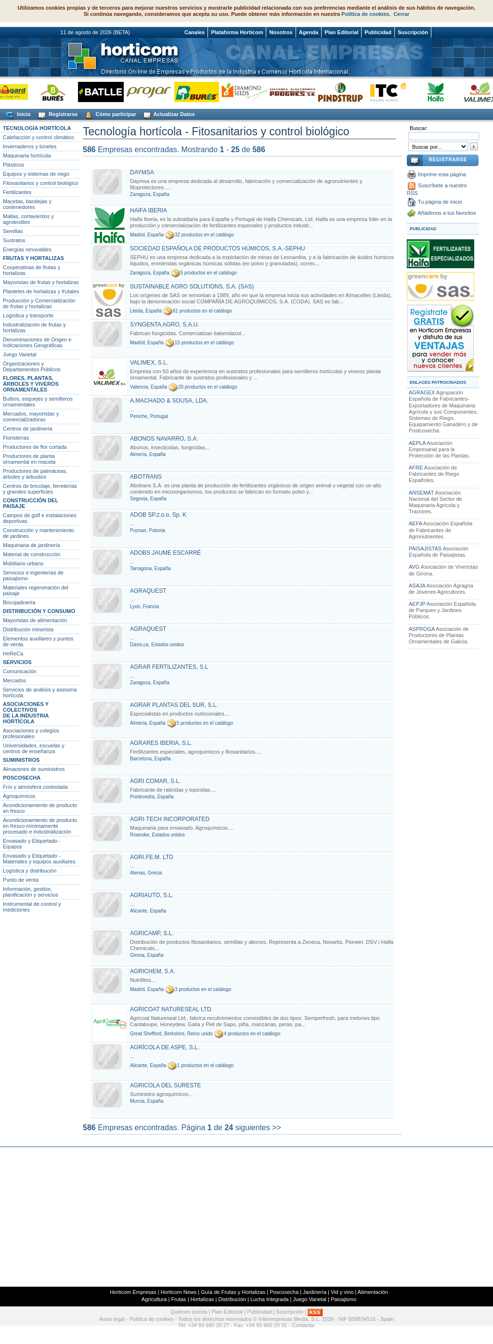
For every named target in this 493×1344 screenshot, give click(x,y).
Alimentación (373, 1292)
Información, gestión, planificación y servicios (30, 892)
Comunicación (20, 671)
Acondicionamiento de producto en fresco (40, 808)
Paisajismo (343, 1299)
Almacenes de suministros (34, 769)
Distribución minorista (28, 629)
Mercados (14, 680)
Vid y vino (342, 1292)
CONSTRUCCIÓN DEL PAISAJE (30, 503)
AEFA (415, 523)
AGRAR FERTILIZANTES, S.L (169, 667)
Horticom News (179, 1292)
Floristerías (16, 438)
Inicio (17, 115)
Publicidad (377, 32)
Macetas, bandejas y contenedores (27, 204)
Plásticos (13, 165)
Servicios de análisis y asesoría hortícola (40, 692)
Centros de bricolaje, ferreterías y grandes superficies (40, 489)
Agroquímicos (19, 796)
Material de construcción (31, 554)
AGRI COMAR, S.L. (155, 781)
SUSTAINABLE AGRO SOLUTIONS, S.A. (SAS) (192, 286)
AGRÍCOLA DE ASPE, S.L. (164, 1047)
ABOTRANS (146, 476)
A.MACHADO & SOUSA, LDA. (169, 400)
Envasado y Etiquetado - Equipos (32, 843)
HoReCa (13, 653)
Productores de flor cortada (35, 447)
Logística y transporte (28, 315)
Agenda (308, 32)
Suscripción (413, 32)
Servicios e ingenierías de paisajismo (33, 575)
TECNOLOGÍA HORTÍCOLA (37, 128)
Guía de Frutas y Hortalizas (233, 1292)
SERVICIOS (17, 662)
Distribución (232, 1299)
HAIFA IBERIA (148, 210)
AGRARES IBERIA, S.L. (161, 743)
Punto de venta (21, 880)
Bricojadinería (19, 602)
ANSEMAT (421, 493)
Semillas (13, 231)
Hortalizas (202, 1299)
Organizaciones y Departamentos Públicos (32, 366)
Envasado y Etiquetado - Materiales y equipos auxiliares (39, 858)
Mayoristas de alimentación (35, 620)
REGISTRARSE (447, 159)
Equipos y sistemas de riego (36, 174)
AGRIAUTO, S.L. (151, 895)
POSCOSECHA (21, 778)
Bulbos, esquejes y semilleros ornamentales (38, 401)
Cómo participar (109, 115)
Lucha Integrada (269, 1299)
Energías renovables (27, 249)
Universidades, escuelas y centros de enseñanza (34, 748)
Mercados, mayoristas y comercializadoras (31, 416)
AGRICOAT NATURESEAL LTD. (171, 1009)
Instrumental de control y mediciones (32, 907)
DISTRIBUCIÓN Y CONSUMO (39, 611)
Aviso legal (112, 1319)
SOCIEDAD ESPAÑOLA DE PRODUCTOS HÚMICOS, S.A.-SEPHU (217, 248)
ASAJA (417, 585)
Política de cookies (365, 14)
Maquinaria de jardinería (31, 545)
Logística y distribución (29, 871)
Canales (194, 32)
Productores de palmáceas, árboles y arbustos (35, 474)
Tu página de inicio (440, 202)
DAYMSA (142, 172)
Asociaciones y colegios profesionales (31, 733)
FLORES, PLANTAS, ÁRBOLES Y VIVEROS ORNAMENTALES (31, 383)
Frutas (178, 1299)
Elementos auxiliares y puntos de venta (38, 641)
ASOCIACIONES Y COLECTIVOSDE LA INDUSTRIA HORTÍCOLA (26, 712)
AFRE (416, 467)
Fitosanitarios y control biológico (40, 183)
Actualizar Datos (168, 115)
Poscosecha (284, 1292)
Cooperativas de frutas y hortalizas (31, 270)
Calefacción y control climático (38, 137)
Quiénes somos (188, 1312)
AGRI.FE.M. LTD (151, 857)
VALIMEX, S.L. (149, 362)
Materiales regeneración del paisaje (35, 590)
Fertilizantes (17, 192)
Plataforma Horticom (237, 32)
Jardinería (314, 1292)
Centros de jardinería (27, 428)
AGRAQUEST (148, 590)
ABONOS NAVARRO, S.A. (164, 438)
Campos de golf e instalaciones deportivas (40, 518)
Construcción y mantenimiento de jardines (38, 533)
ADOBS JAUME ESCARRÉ (165, 552)
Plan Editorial (341, 32)
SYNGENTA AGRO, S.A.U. (164, 324)
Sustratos (14, 240)
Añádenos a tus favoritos (446, 213)
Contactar (303, 1325)
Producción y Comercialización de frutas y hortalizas (39, 303)
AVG (414, 567)
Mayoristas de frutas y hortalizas (41, 282)
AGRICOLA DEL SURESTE (165, 1085)
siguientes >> (258, 1127)
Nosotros (280, 32)
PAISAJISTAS (425, 548)
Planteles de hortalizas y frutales (41, 291)
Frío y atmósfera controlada (35, 787)
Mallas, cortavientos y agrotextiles (28, 219)
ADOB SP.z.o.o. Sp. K (158, 514)
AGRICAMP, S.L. (151, 933)
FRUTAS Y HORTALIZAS (33, 258)
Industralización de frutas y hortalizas (34, 327)
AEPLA (417, 443)
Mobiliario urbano (23, 563)
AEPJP (417, 604)
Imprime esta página (442, 174)
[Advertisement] (246, 1216)
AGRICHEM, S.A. (152, 971)
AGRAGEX (422, 392)
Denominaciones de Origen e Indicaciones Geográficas (37, 342)
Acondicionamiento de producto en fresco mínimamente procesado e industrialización (40, 826)
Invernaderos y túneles (29, 146)
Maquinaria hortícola (27, 155)
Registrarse (57, 115)
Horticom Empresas (133, 1292)
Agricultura (154, 1299)
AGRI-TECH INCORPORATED (169, 819)
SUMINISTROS (21, 760)
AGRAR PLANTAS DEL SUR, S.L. (174, 705)
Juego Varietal (20, 354)
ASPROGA (422, 629)
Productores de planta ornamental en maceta (29, 459)
